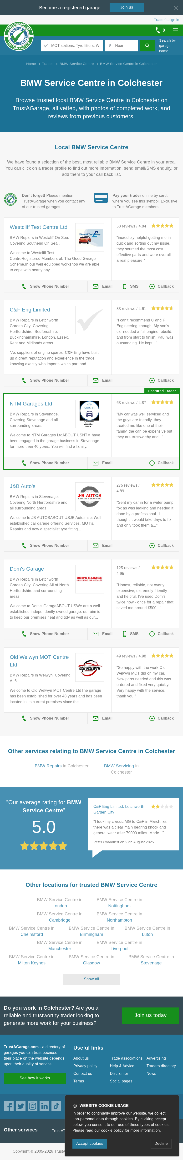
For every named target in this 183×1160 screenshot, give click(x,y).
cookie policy (112, 1130)
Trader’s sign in (166, 20)
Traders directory (161, 1066)
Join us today (151, 1015)
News (151, 1073)
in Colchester (62, 766)
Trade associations (126, 1058)
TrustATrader (63, 1131)
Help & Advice (122, 1066)
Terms (78, 1081)
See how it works (35, 1078)
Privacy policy (85, 1066)
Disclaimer (119, 1073)
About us (81, 1058)
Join (126, 7)
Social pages (121, 1081)
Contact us (82, 1073)
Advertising (156, 1058)
